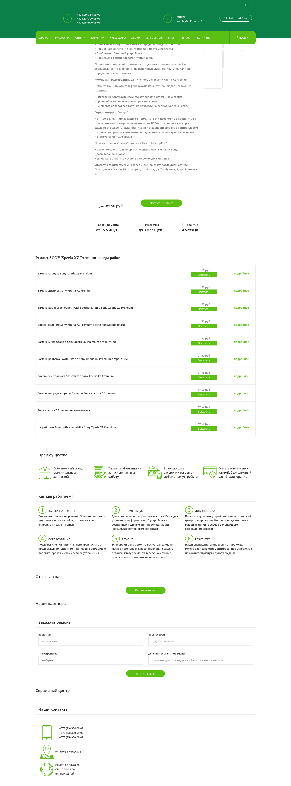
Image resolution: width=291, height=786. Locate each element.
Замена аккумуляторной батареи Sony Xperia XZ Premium (76, 393)
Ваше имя (44, 634)
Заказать (204, 275)
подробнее (241, 273)
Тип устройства (47, 653)
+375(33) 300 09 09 (88, 18)
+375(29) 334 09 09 (88, 14)
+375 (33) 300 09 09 (71, 733)
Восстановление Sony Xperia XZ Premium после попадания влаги (81, 324)
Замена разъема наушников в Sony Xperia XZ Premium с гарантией (83, 359)
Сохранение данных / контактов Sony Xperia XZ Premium (76, 376)
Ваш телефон (156, 634)
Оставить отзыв (145, 590)
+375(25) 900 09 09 (88, 22)
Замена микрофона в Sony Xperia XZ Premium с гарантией (77, 342)
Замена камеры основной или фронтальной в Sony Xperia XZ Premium (85, 307)
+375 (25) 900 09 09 (71, 737)
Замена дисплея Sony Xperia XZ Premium (65, 290)
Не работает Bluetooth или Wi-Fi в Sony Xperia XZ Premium (77, 427)
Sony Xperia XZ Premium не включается (64, 410)
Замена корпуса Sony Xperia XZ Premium (65, 273)
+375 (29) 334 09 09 (71, 728)
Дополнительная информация (167, 653)
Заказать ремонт (161, 203)
